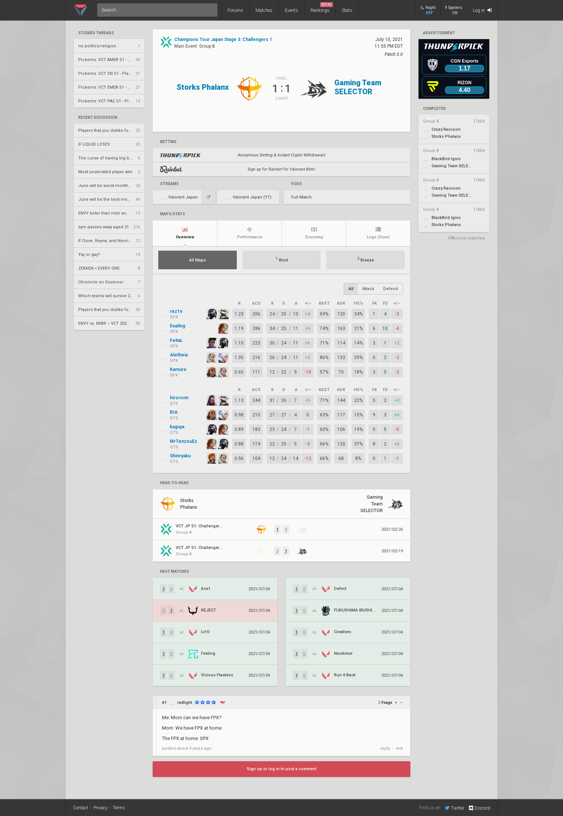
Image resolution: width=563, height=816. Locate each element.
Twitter (454, 807)
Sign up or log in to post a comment (281, 768)
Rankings (322, 7)
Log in (482, 10)
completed (434, 109)
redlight (184, 702)
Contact (80, 808)
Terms (119, 808)
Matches (264, 10)
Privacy (100, 808)
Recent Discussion (97, 118)
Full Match (301, 197)
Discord (479, 808)
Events (291, 10)
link (399, 748)
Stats (347, 10)
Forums (235, 10)
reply (385, 748)
